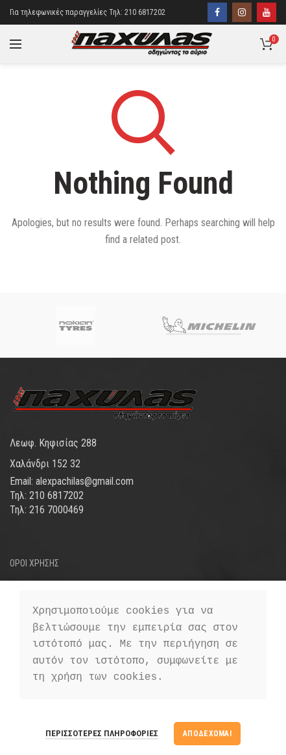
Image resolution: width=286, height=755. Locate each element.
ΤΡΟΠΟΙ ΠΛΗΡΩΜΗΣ (45, 608)
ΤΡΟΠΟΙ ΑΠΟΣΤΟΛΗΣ (47, 585)
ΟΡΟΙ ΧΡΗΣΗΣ (34, 563)
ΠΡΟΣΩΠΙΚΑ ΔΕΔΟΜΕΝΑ (53, 630)
